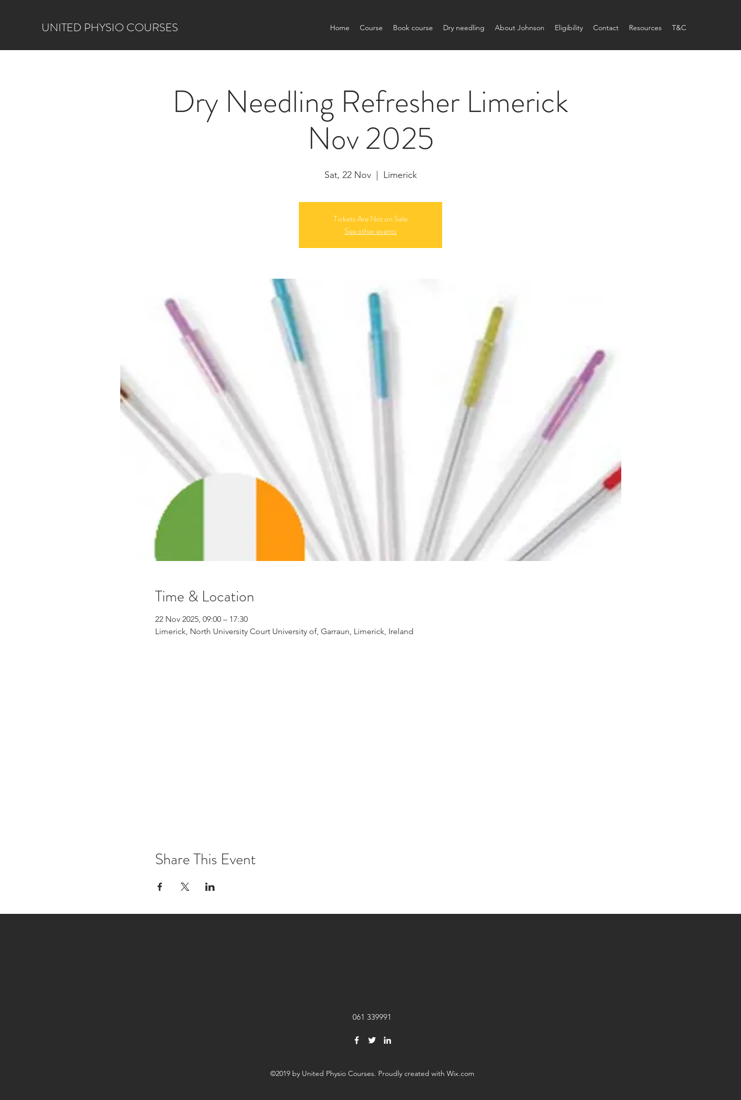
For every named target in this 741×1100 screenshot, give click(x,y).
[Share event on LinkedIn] (210, 887)
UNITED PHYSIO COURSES (109, 27)
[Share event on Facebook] (160, 887)
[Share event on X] (185, 887)
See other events (370, 231)
